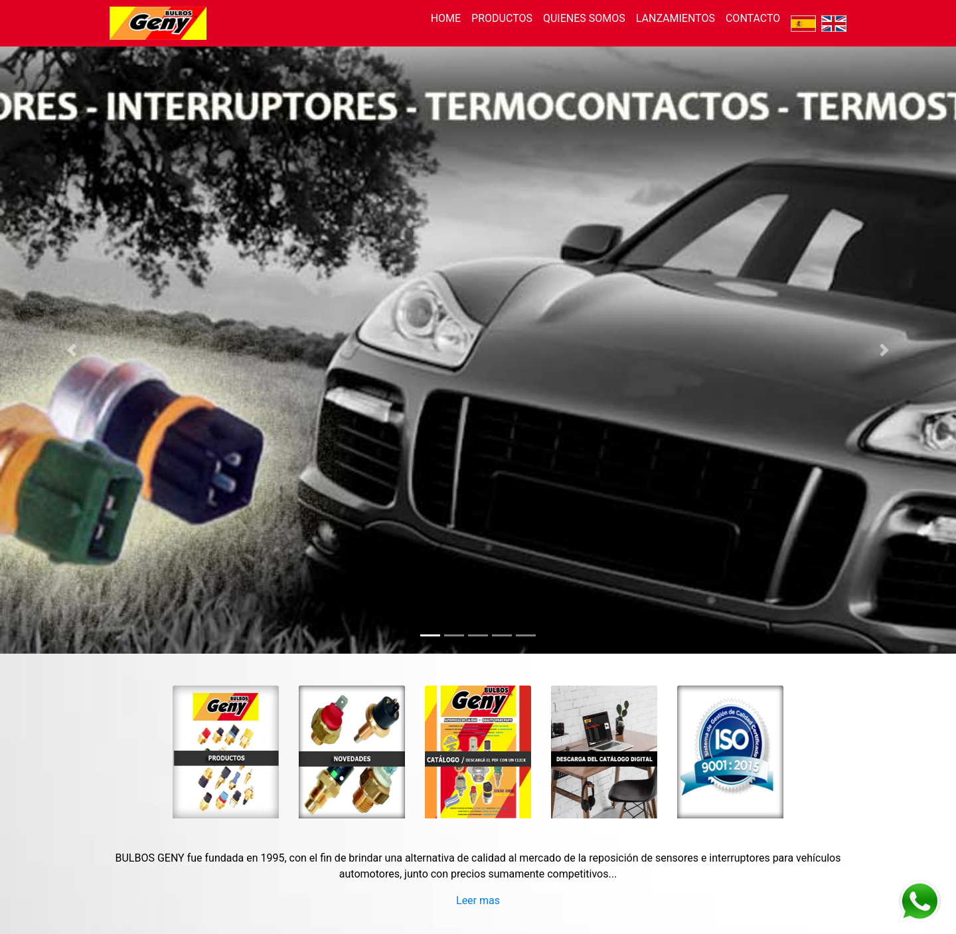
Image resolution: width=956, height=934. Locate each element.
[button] (71, 350)
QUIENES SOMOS (584, 18)
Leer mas (478, 900)
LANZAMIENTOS (675, 18)
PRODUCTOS (501, 18)
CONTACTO (753, 18)
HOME (446, 18)
